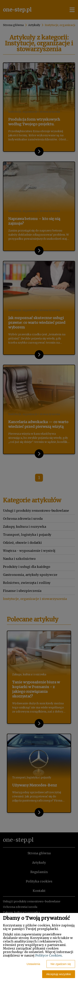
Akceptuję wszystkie (58, 974)
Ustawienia (33, 964)
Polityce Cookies (48, 955)
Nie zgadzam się (61, 964)
